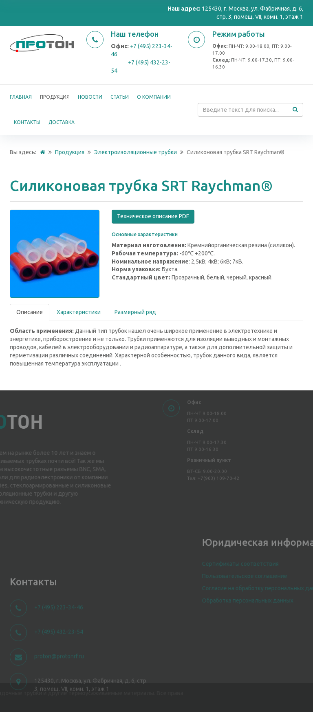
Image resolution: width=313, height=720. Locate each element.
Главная (21, 97)
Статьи (119, 97)
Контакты (27, 122)
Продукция (55, 97)
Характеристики (79, 312)
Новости (90, 97)
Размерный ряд (135, 312)
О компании (154, 97)
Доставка (61, 122)
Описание (29, 312)
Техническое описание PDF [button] (153, 216)
